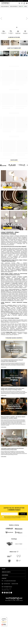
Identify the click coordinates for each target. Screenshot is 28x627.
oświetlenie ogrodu (11, 305)
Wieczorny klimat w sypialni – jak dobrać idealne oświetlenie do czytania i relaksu (13, 417)
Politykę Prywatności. (22, 516)
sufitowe (8, 277)
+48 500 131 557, (7, 583)
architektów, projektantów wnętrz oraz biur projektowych (14, 270)
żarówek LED (10, 299)
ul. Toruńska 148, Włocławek (10, 580)
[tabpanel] (14, 18)
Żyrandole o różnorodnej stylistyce (14, 283)
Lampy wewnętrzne (5, 6)
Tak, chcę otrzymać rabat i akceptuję (15, 517)
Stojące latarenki (9, 312)
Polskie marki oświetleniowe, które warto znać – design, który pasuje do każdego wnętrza (13, 389)
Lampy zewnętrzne (13, 6)
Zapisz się (23, 513)
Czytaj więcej (3, 367)
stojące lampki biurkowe (14, 289)
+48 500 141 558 (14, 583)
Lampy (21, 6)
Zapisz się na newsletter (14, 509)
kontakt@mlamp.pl (8, 586)
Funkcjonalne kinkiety (19, 278)
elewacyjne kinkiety (15, 313)
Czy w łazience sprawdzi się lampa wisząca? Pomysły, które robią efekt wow (12, 360)
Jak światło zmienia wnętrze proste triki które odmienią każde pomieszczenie (12, 449)
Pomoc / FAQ (9, 332)
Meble (25, 6)
